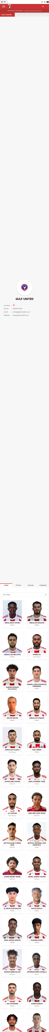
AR (4, 2)
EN (2, 2)
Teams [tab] (6, 585)
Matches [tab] (31, 585)
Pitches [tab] (18, 585)
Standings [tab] (42, 585)
